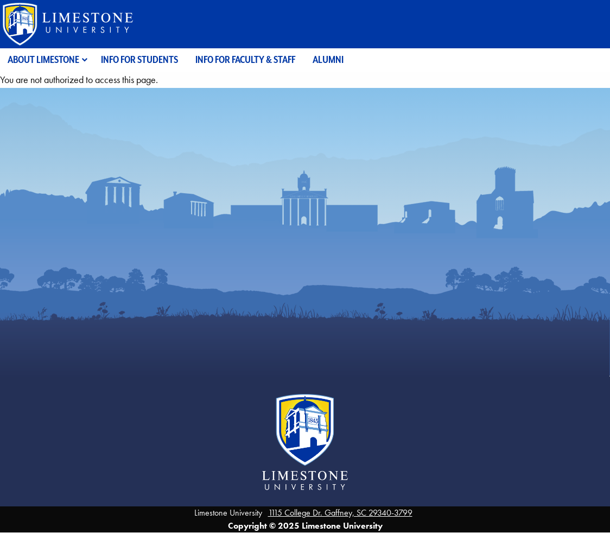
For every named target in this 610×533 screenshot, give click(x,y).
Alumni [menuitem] (328, 59)
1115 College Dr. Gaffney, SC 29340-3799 (340, 512)
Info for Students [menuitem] (139, 59)
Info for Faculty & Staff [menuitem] (245, 59)
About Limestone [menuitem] (43, 59)
